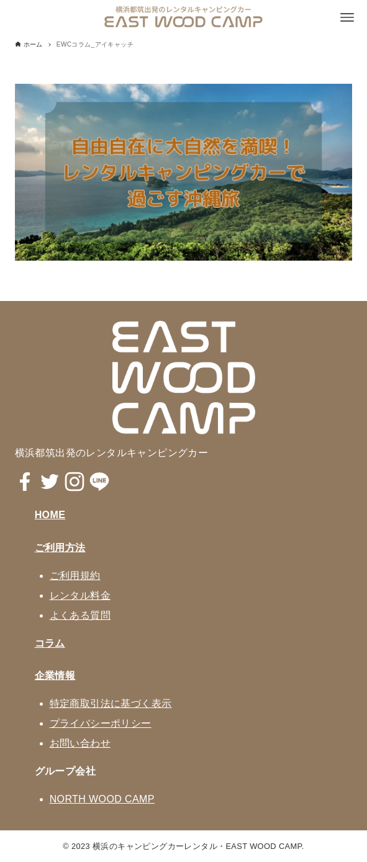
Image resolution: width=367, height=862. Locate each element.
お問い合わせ (80, 743)
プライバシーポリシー (101, 723)
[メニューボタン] (347, 17)
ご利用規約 (75, 575)
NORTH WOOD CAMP (102, 799)
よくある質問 (80, 615)
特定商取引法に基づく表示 (111, 703)
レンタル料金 (80, 595)
